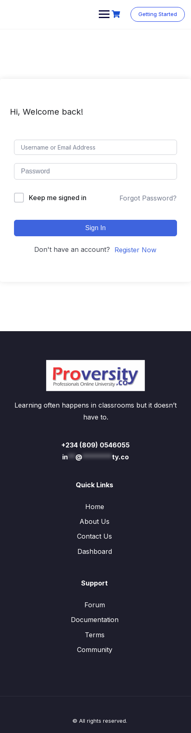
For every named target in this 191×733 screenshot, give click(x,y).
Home (94, 506)
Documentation (95, 619)
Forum (94, 605)
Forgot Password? (148, 198)
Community (94, 649)
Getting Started (157, 14)
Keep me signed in (57, 198)
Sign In (95, 227)
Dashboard (94, 551)
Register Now (135, 250)
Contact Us (94, 536)
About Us (94, 521)
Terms (95, 635)
